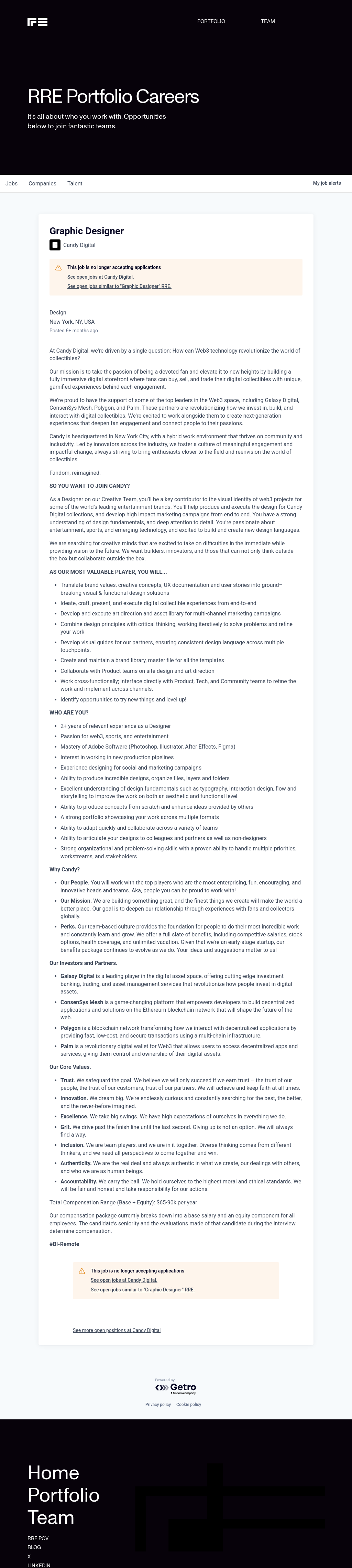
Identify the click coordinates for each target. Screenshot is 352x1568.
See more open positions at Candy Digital (117, 1330)
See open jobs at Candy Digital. (100, 277)
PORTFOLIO (211, 21)
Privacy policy (158, 1404)
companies (42, 183)
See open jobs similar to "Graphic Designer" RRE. (119, 286)
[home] (49, 21)
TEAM (268, 21)
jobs (12, 183)
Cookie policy (188, 1404)
